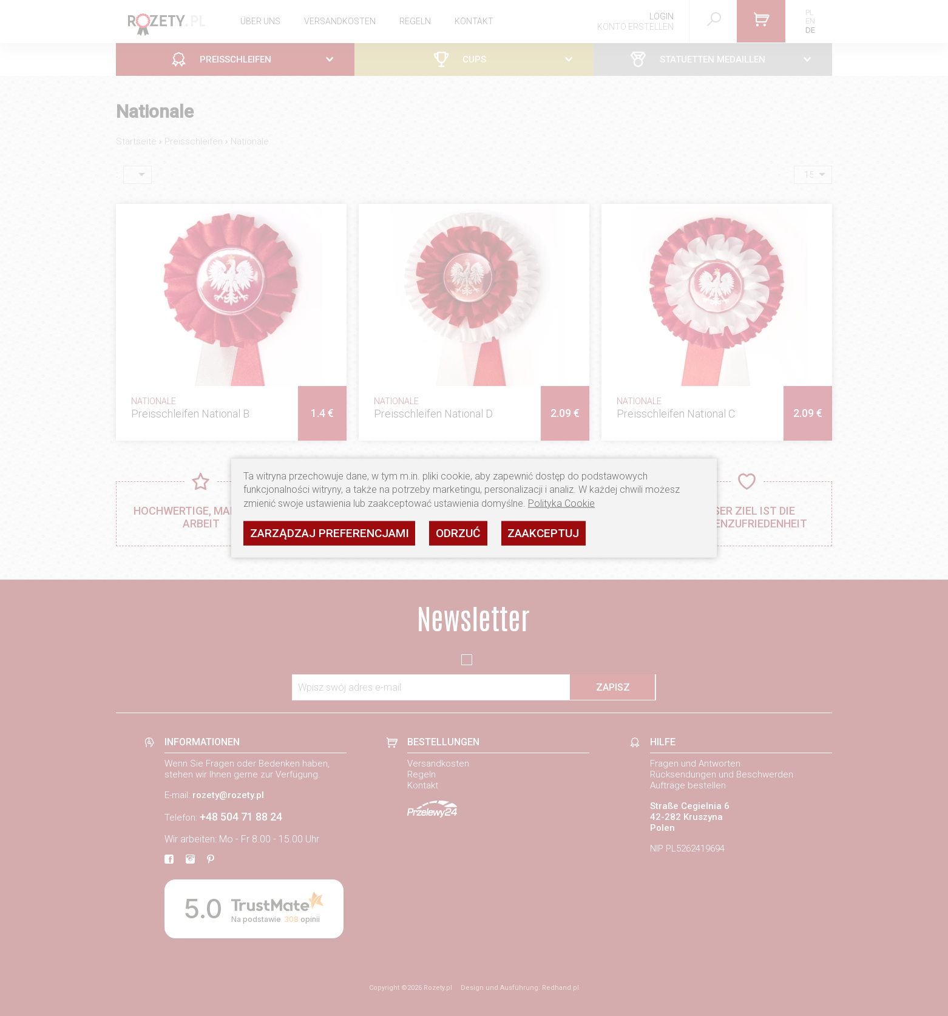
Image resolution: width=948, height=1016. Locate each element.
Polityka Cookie (561, 503)
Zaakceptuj (543, 533)
